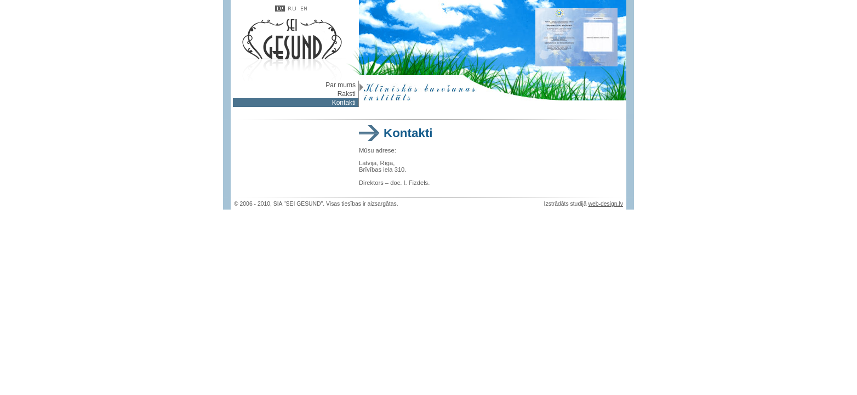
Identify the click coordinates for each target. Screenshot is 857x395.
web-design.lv (605, 204)
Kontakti (344, 102)
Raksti (347, 94)
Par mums (340, 85)
